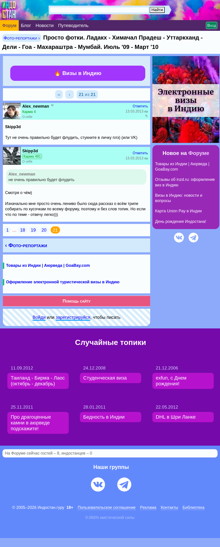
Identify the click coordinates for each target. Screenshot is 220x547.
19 (33, 230)
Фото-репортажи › (22, 37)
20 (44, 230)
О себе (27, 117)
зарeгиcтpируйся (73, 317)
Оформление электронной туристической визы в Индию (62, 282)
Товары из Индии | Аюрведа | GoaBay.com (48, 265)
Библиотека (193, 507)
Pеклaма (148, 507)
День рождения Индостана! (180, 221)
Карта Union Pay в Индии (178, 211)
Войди (39, 317)
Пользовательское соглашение (106, 507)
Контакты (169, 507)
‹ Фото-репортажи (26, 245)
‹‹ (58, 94)
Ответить (140, 106)
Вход (211, 25)
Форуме (198, 153)
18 (22, 230)
